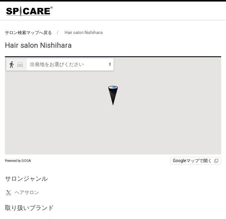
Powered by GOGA (18, 160)
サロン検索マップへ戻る (28, 32)
